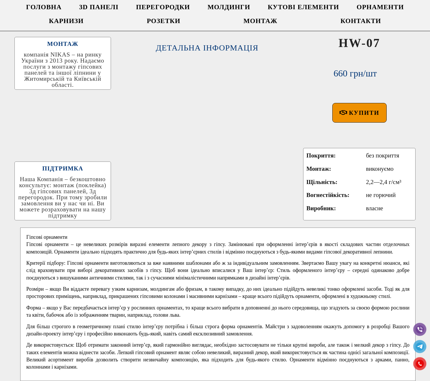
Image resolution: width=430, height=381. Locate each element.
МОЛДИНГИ (228, 7)
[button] (359, 84)
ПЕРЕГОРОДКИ (163, 7)
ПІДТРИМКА (62, 126)
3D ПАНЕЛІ (98, 7)
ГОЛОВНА (44, 7)
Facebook (160, 359)
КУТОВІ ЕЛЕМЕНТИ (303, 7)
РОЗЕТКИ (163, 21)
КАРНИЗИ (66, 21)
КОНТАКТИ (360, 21)
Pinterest (272, 359)
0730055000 (267, 373)
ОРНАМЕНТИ (380, 7)
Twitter (196, 359)
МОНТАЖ (260, 21)
